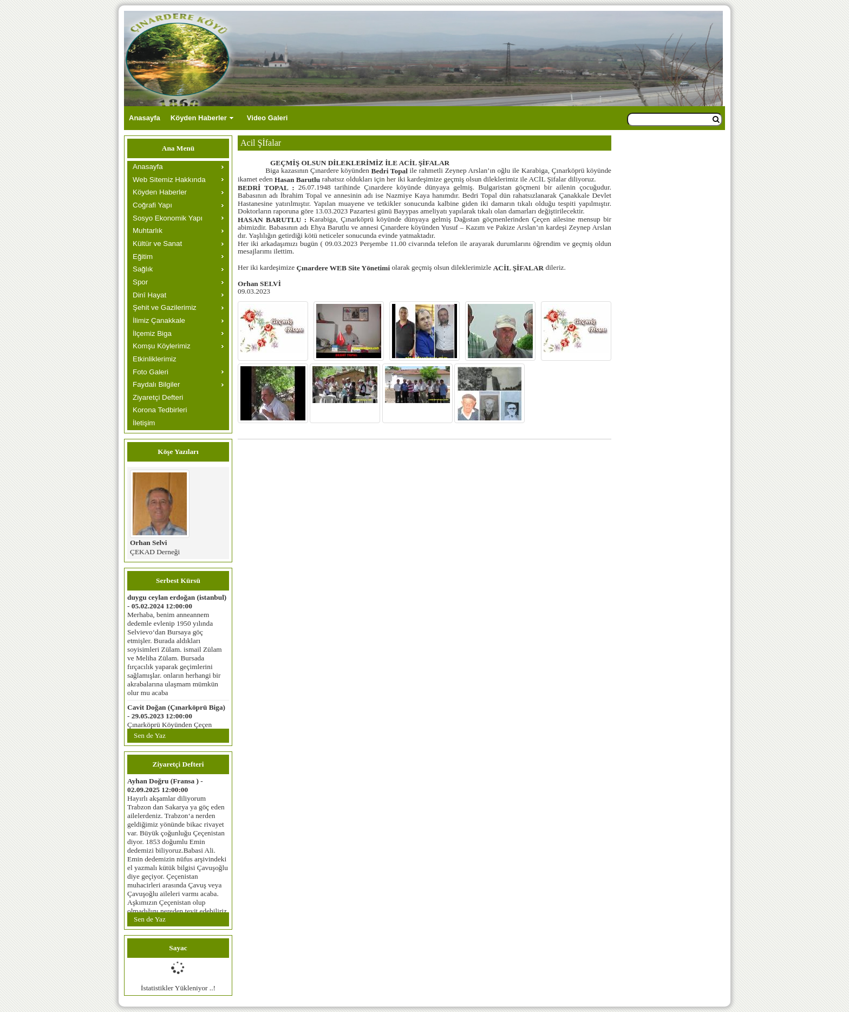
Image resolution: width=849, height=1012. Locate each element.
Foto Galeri (150, 372)
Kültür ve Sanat (157, 243)
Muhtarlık (147, 230)
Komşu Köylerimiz (162, 346)
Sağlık (143, 269)
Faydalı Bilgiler (156, 384)
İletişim (144, 423)
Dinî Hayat (149, 295)
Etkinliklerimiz (155, 359)
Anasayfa (144, 118)
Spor (140, 282)
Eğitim (143, 256)
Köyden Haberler (199, 118)
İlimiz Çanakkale (159, 320)
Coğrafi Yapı (152, 205)
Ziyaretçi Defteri (158, 397)
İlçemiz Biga (152, 333)
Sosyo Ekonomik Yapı (168, 218)
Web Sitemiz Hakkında (169, 180)
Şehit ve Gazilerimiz (165, 307)
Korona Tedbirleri (160, 410)
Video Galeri (267, 118)
